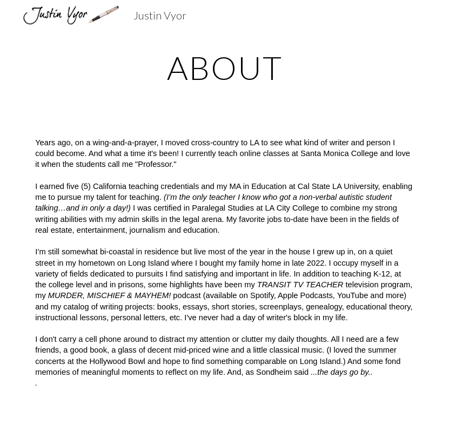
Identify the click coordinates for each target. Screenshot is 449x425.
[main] (224, 67)
